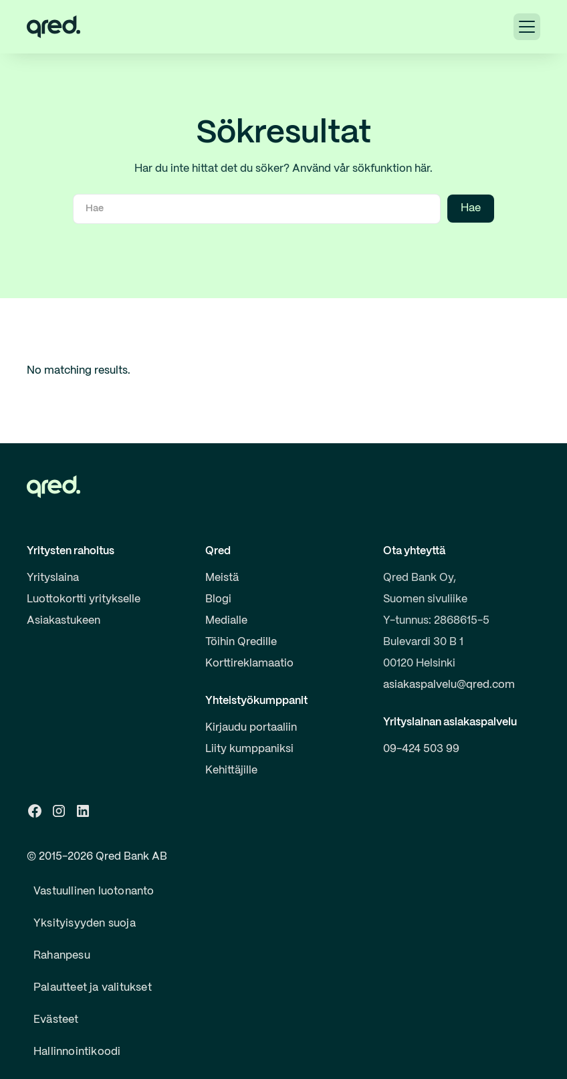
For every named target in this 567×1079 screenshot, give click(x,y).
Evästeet (56, 1020)
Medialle (226, 621)
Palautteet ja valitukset (92, 988)
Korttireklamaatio (249, 663)
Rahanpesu (61, 956)
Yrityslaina (53, 578)
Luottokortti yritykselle (83, 599)
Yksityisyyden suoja (84, 924)
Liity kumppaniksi (249, 749)
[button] (527, 26)
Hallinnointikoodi (76, 1052)
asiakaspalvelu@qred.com (449, 685)
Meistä (222, 578)
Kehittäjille (231, 770)
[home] (53, 26)
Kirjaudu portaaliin (251, 728)
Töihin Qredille (241, 642)
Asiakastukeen (63, 621)
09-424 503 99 (421, 749)
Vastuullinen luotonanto (93, 891)
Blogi (218, 599)
